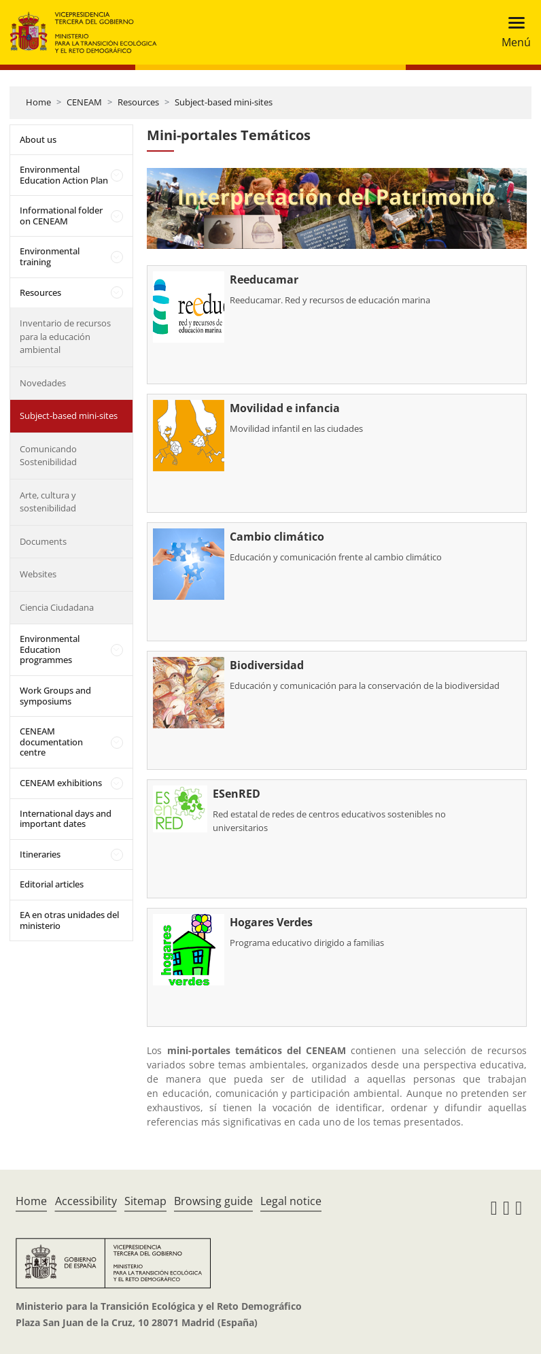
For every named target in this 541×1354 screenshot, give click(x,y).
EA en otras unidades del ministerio (69, 920)
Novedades (43, 383)
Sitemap (145, 1201)
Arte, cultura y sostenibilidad (48, 502)
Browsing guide (213, 1201)
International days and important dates (65, 818)
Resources (138, 102)
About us (38, 139)
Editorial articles (52, 884)
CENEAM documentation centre (51, 741)
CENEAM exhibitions (61, 783)
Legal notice (290, 1201)
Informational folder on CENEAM (61, 215)
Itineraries (40, 854)
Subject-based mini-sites (224, 102)
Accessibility (86, 1201)
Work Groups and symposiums (55, 695)
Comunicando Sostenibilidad (48, 456)
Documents (43, 541)
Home (38, 102)
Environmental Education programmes (50, 649)
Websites (38, 574)
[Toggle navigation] (512, 32)
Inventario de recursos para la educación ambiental (65, 336)
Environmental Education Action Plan (64, 174)
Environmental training (50, 256)
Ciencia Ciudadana (57, 607)
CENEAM (84, 102)
